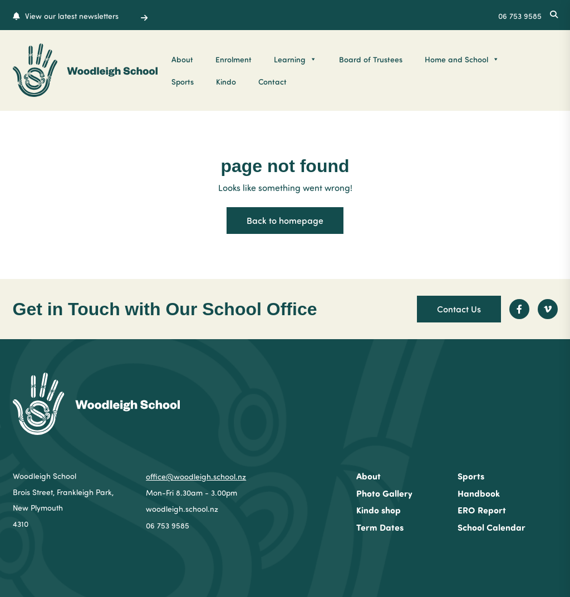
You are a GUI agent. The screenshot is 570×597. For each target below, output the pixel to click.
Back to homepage (285, 220)
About (182, 59)
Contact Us (459, 309)
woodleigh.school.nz (182, 508)
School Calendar (491, 527)
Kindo (226, 81)
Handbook (479, 493)
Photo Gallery (384, 493)
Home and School (462, 59)
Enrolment (233, 59)
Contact (272, 81)
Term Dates (380, 527)
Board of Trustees (370, 59)
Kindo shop (378, 510)
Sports (182, 81)
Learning (295, 59)
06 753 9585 (167, 525)
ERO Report (482, 510)
